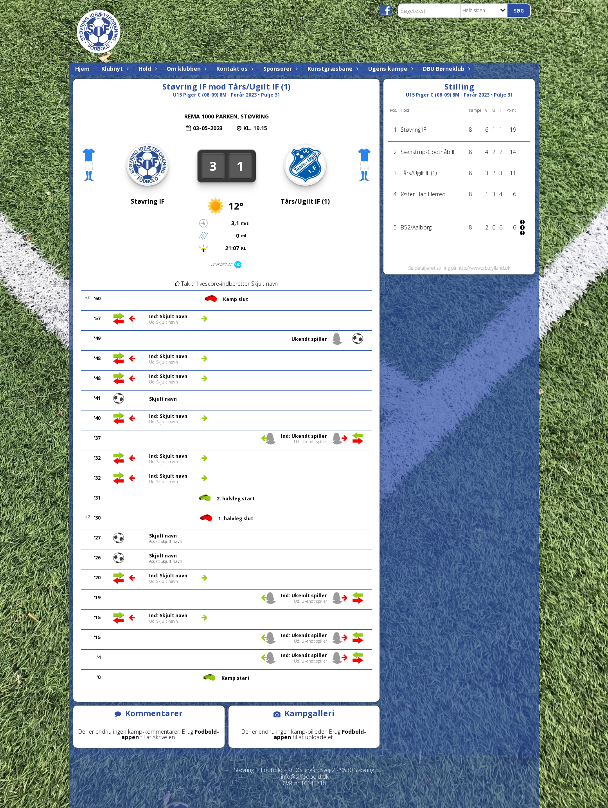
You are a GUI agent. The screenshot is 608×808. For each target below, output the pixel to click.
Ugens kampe (389, 68)
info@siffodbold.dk (305, 776)
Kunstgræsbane (332, 68)
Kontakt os (234, 68)
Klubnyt (114, 68)
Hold (147, 68)
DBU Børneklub (445, 68)
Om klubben (186, 68)
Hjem (82, 68)
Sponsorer (279, 68)
